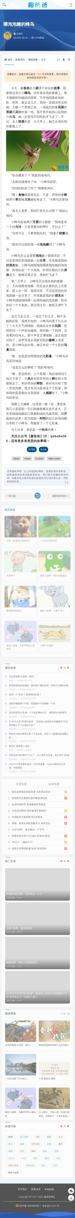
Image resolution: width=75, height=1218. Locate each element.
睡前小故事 (54, 458)
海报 (31, 449)
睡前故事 (33, 59)
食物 (21, 195)
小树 (64, 195)
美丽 (9, 112)
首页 (10, 59)
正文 (43, 59)
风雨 (61, 107)
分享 (43, 260)
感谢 (49, 393)
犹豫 (62, 233)
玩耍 (58, 326)
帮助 (40, 383)
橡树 (52, 340)
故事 (57, 88)
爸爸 (26, 88)
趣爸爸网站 (49, 1196)
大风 (27, 199)
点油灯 (18, 33)
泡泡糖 (44, 244)
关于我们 (22, 1189)
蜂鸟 (27, 93)
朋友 (58, 295)
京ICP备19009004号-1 (28, 1205)
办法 (18, 227)
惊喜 (21, 121)
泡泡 (39, 256)
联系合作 (36, 1189)
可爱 (36, 222)
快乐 (45, 430)
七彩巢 (47, 356)
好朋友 (10, 265)
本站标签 (49, 1189)
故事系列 (20, 59)
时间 (43, 418)
